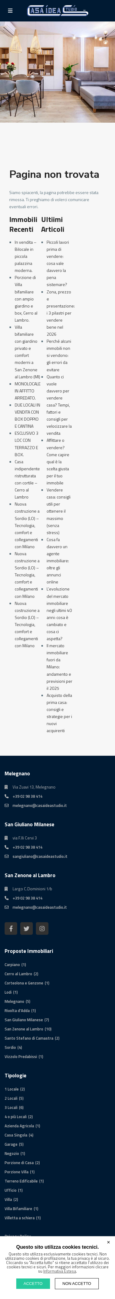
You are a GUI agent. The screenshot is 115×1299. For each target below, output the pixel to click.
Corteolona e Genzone (24, 983)
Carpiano (12, 964)
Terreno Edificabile (21, 1181)
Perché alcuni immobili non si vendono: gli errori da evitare (59, 355)
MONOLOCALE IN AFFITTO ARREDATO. (27, 390)
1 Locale (12, 1089)
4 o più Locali (16, 1117)
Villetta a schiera (20, 1218)
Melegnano (14, 1001)
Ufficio (11, 1190)
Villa (8, 1199)
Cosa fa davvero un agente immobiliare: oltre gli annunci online (58, 560)
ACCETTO (33, 1283)
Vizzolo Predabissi (21, 1056)
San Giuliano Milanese (24, 1020)
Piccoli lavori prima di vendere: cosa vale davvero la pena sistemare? (58, 263)
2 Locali (11, 1098)
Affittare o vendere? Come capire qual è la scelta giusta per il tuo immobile (58, 461)
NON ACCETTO (77, 1283)
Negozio (12, 1153)
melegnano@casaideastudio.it (40, 805)
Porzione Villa (17, 1172)
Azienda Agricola (19, 1126)
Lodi (8, 992)
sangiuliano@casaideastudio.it (40, 856)
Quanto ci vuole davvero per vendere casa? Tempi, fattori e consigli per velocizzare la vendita (59, 405)
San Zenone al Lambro (24, 1029)
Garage (11, 1144)
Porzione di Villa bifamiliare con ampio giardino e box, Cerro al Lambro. (26, 298)
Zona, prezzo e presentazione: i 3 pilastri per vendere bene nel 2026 (61, 313)
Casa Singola (16, 1135)
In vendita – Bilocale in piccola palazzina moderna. (25, 256)
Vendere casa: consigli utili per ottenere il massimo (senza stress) (59, 511)
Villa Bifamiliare (18, 1208)
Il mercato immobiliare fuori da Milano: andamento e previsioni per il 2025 (59, 666)
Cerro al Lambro (18, 974)
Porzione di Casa (19, 1163)
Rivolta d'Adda (17, 1010)
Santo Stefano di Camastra (29, 1038)
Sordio (10, 1047)
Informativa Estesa (59, 1271)
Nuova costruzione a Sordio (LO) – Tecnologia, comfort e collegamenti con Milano (27, 525)
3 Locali (11, 1107)
